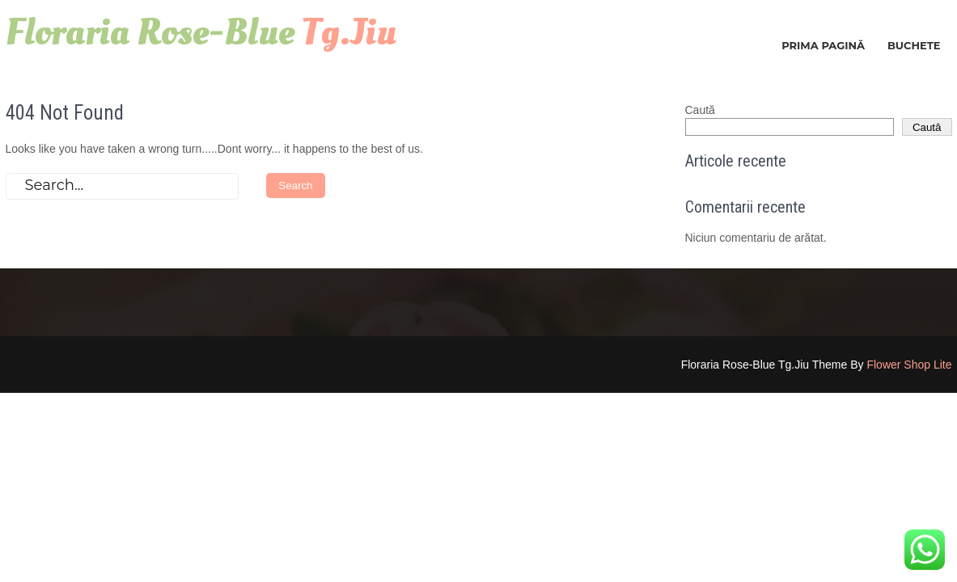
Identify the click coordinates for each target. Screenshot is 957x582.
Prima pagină (823, 45)
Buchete (914, 45)
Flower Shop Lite (908, 364)
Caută (700, 109)
